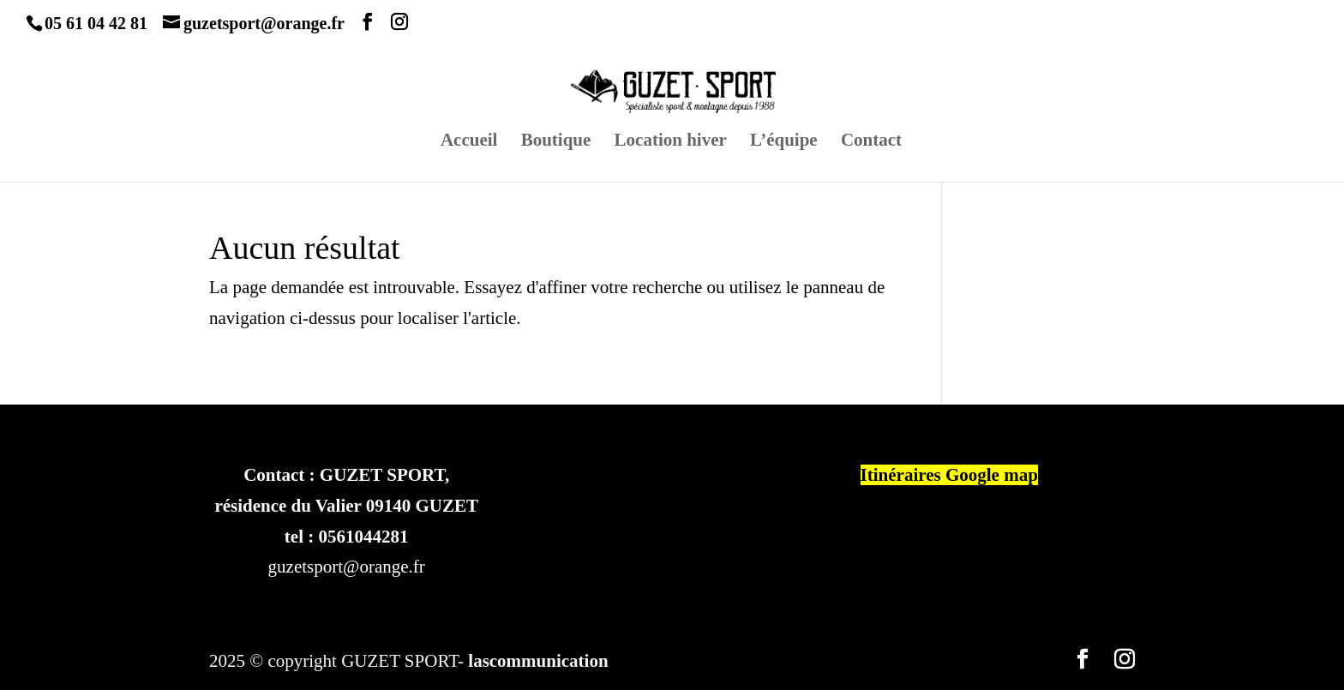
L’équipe (784, 142)
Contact (871, 142)
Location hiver (671, 142)
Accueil (469, 142)
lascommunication (538, 661)
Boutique (556, 142)
